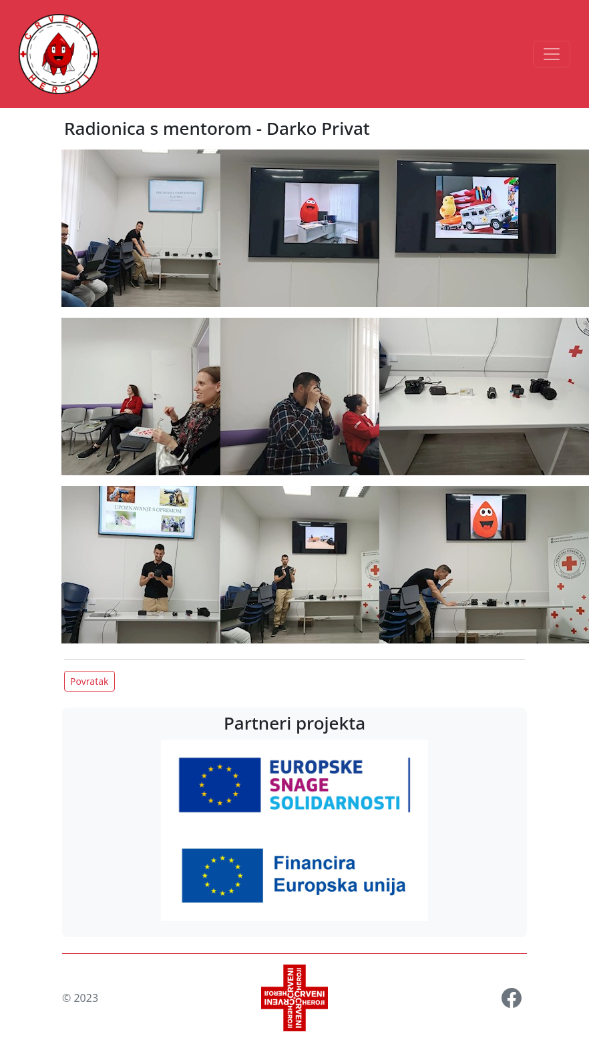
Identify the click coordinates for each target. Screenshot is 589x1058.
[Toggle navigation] (551, 54)
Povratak (89, 681)
